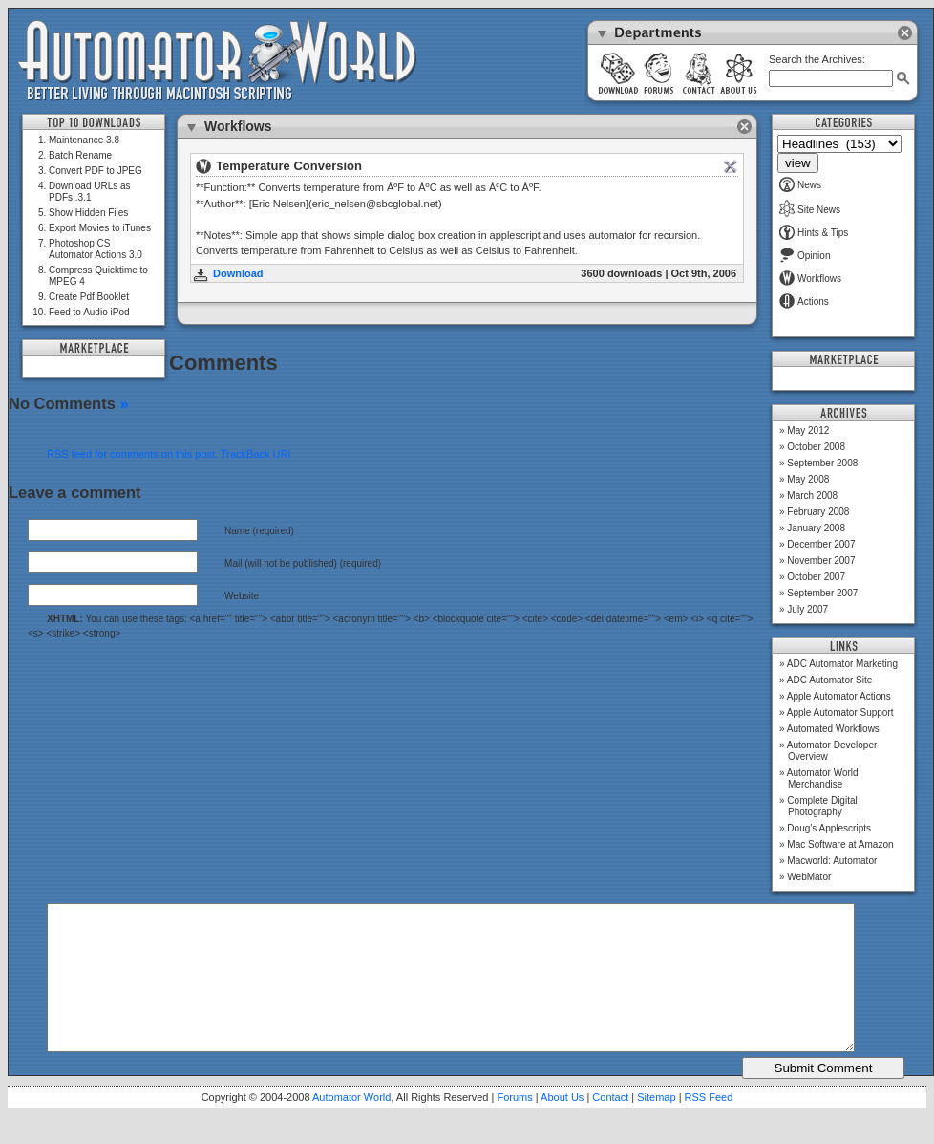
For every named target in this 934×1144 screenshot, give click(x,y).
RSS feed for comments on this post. (132, 454)
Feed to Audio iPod (89, 312)
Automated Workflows (833, 728)
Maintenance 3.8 (84, 140)
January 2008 (816, 528)
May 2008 (808, 479)
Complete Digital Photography (822, 806)
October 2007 (816, 577)
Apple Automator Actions (839, 696)
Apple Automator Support (840, 712)
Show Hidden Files (88, 212)
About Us (562, 1126)
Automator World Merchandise (823, 778)
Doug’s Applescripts (829, 828)
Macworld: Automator (832, 860)
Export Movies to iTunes (100, 228)
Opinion (804, 255)
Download (238, 273)
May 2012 (808, 430)
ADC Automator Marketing (842, 663)
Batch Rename (80, 155)
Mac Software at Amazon (840, 844)
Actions (804, 301)
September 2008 (822, 463)
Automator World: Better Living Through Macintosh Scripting (217, 61)
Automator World (351, 1126)
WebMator (809, 877)
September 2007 (822, 593)
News (800, 185)
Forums (514, 1126)
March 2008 (812, 495)
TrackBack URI (256, 454)
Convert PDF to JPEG (95, 170)
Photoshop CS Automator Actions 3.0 (95, 249)
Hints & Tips (813, 232)
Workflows (810, 278)
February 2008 (818, 512)
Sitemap (656, 1126)
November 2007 (821, 560)
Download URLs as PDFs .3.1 (90, 192)
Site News (809, 210)
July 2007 (807, 609)
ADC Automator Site (829, 680)
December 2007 (821, 544)
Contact (610, 1126)
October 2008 (816, 447)
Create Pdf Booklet (89, 296)
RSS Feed (709, 1126)
